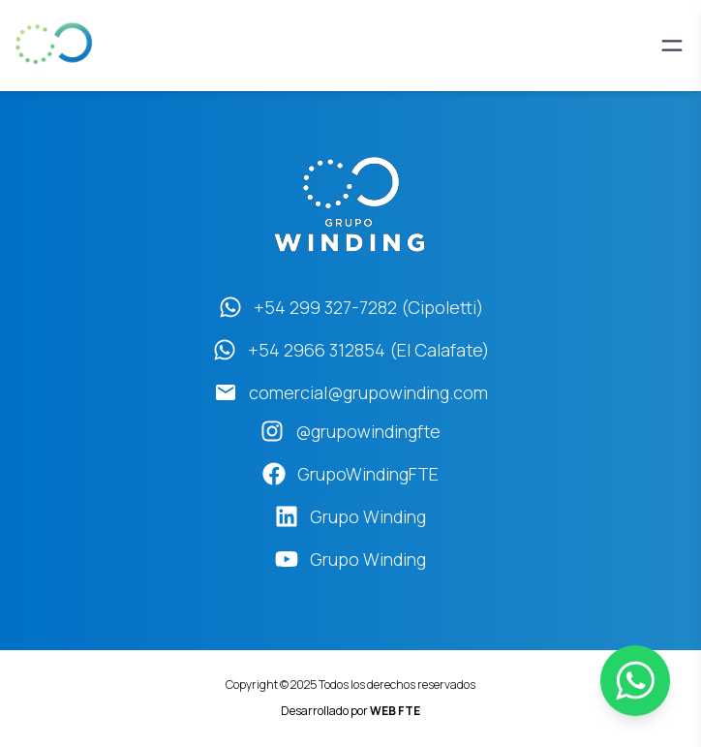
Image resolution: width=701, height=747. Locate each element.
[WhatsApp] (635, 680)
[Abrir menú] (672, 45)
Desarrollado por (350, 710)
